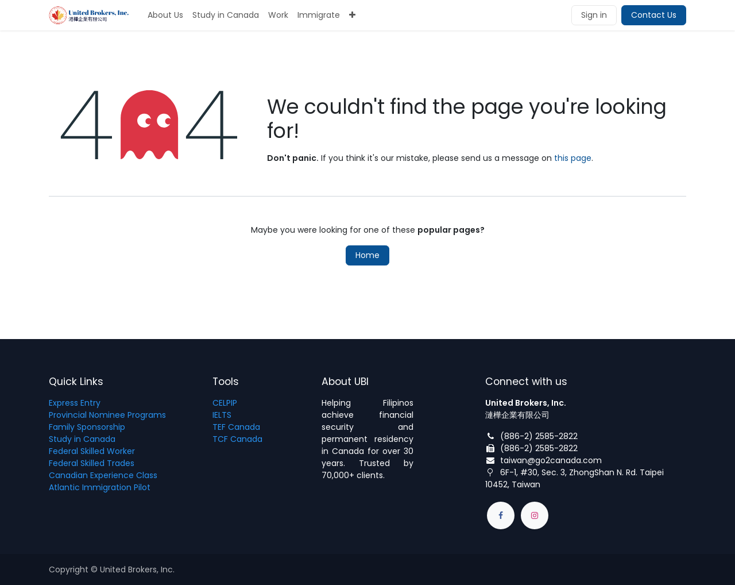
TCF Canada (237, 439)
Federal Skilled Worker (92, 451)
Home (367, 255)
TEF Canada (236, 427)
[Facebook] (500, 515)
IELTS (221, 415)
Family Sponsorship (87, 427)
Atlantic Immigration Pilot (99, 487)
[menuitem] (165, 15)
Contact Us (653, 15)
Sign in (594, 15)
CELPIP (224, 403)
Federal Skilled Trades (91, 463)
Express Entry (74, 403)
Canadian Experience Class (103, 475)
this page (572, 158)
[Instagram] (534, 515)
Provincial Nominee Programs (107, 415)
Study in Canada (82, 439)
